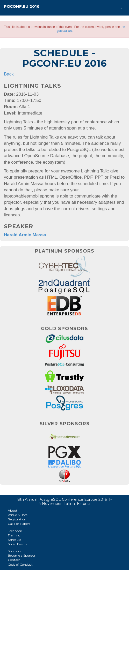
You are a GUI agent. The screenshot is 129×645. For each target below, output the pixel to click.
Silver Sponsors (65, 424)
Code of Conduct (20, 564)
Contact (14, 560)
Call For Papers (19, 524)
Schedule (14, 540)
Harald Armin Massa (25, 234)
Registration (17, 519)
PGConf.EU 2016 (22, 6)
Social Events (17, 544)
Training (14, 535)
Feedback (15, 531)
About (12, 510)
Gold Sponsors (64, 328)
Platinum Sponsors (64, 251)
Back (9, 74)
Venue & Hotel (18, 515)
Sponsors (14, 551)
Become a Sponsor (21, 555)
